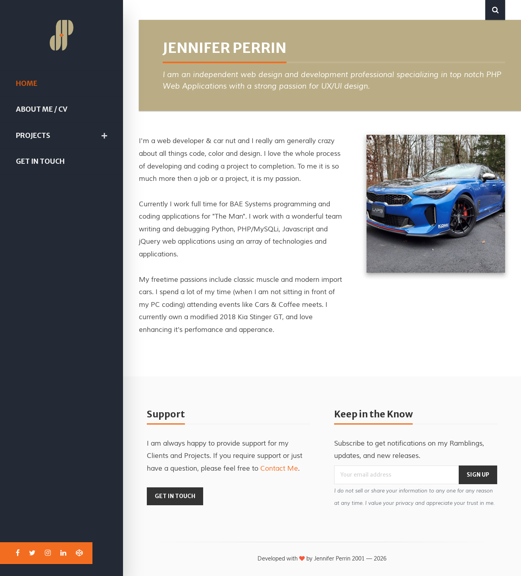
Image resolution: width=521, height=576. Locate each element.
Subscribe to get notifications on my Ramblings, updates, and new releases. (409, 449)
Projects (33, 135)
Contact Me (279, 468)
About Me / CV (41, 109)
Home (26, 83)
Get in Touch (40, 161)
